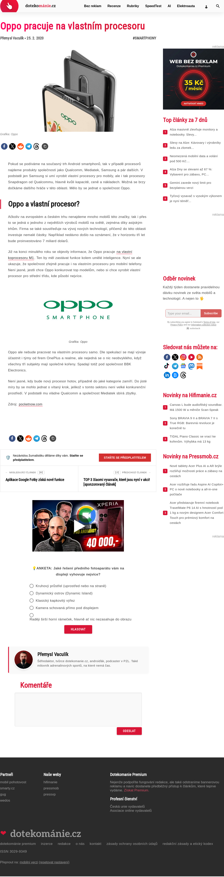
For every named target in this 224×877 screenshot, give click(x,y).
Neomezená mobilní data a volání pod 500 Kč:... (194, 158)
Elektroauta (186, 6)
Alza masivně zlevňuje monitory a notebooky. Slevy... (194, 132)
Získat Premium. (136, 791)
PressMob (51, 789)
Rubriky (133, 6)
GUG (3, 795)
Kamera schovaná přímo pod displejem (67, 608)
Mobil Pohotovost (13, 783)
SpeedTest (153, 6)
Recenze (114, 6)
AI (169, 6)
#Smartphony (144, 38)
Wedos (5, 801)
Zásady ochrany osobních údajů (131, 844)
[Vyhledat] (218, 6)
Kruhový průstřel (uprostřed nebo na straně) (71, 587)
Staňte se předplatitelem (125, 457)
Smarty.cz (7, 789)
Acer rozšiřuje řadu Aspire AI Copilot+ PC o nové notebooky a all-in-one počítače (197, 489)
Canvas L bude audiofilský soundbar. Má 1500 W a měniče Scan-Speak (196, 407)
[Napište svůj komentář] (78, 710)
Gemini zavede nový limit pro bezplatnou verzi (190, 185)
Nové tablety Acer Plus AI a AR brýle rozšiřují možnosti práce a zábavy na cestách (196, 471)
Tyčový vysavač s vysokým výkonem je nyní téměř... (196, 198)
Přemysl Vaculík (12, 38)
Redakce (64, 844)
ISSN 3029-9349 (13, 852)
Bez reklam (92, 6)
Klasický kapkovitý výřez (55, 601)
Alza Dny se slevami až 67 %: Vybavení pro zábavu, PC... (191, 172)
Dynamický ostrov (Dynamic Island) (64, 594)
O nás (80, 844)
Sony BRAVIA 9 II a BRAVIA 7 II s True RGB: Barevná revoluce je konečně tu (194, 423)
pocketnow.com (30, 404)
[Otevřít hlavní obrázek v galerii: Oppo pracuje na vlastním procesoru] (78, 89)
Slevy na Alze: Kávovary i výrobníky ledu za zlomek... (195, 145)
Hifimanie (50, 783)
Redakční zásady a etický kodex (188, 844)
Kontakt (96, 844)
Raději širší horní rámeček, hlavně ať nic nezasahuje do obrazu (80, 620)
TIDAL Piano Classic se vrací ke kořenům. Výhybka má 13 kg (193, 439)
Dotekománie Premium (18, 844)
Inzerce (47, 844)
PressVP (50, 795)
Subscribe (211, 313)
